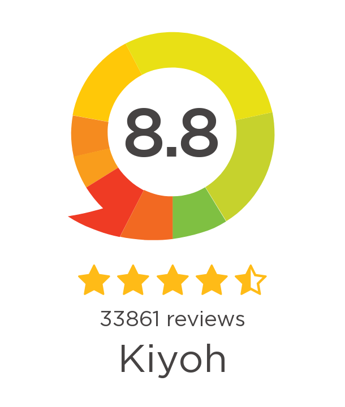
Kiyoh (172, 360)
